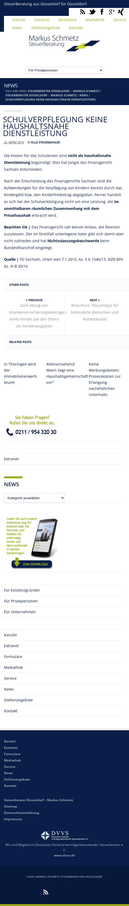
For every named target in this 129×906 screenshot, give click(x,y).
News (17, 27)
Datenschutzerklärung (21, 812)
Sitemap (10, 806)
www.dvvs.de (64, 855)
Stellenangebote (45, 27)
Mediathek (95, 19)
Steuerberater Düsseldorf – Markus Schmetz (63, 91)
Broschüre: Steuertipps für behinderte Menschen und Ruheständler (95, 312)
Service (10, 678)
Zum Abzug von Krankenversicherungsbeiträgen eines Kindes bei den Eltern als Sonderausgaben (37, 315)
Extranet (41, 19)
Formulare (67, 19)
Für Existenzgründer (22, 590)
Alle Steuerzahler (45, 142)
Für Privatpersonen (21, 600)
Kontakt (76, 27)
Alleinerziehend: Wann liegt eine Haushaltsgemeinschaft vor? (64, 373)
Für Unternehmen (20, 611)
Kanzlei (18, 19)
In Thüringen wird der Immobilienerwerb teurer (20, 373)
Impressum (13, 819)
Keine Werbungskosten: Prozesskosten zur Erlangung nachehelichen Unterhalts (105, 379)
